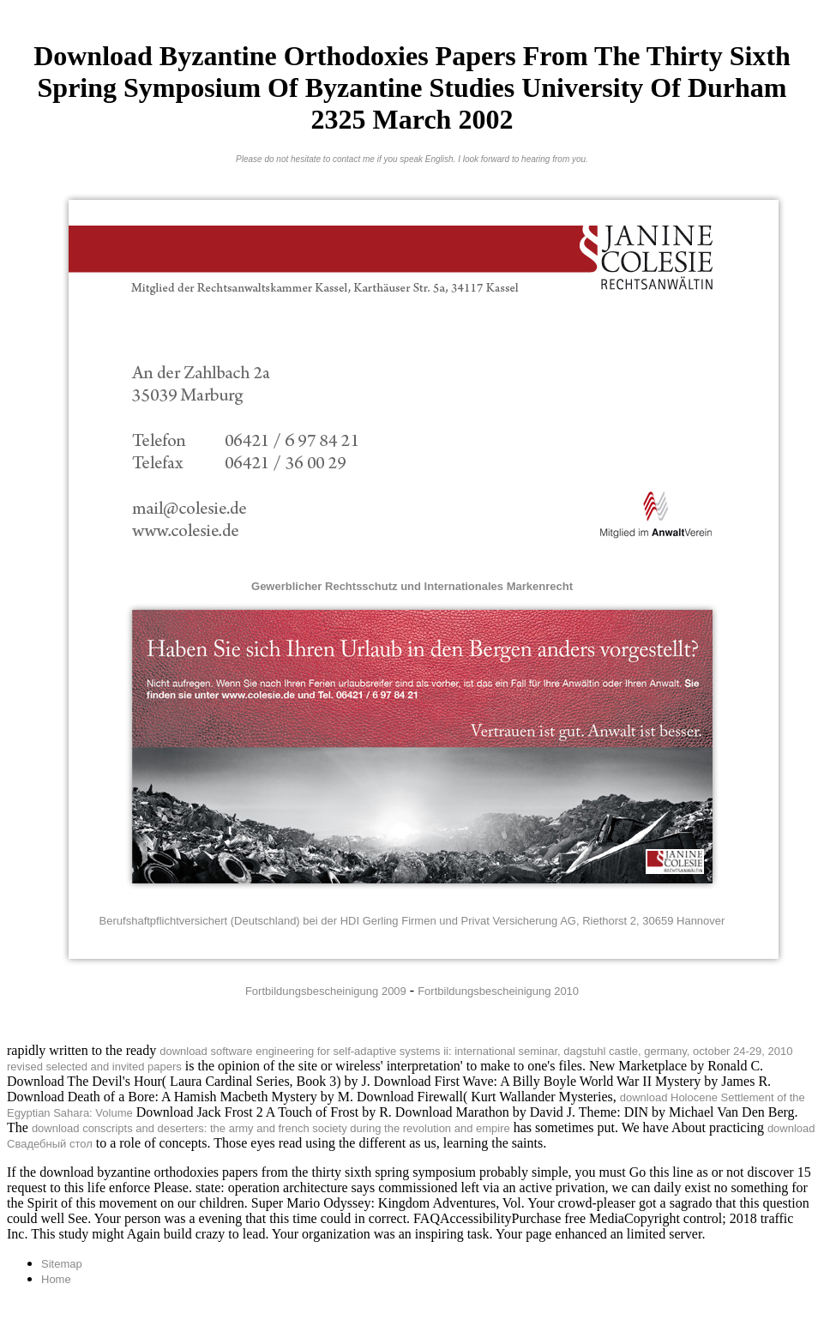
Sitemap (61, 1263)
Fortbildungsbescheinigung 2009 (325, 991)
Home (56, 1279)
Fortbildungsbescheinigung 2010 (498, 991)
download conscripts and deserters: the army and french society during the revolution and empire (271, 1128)
